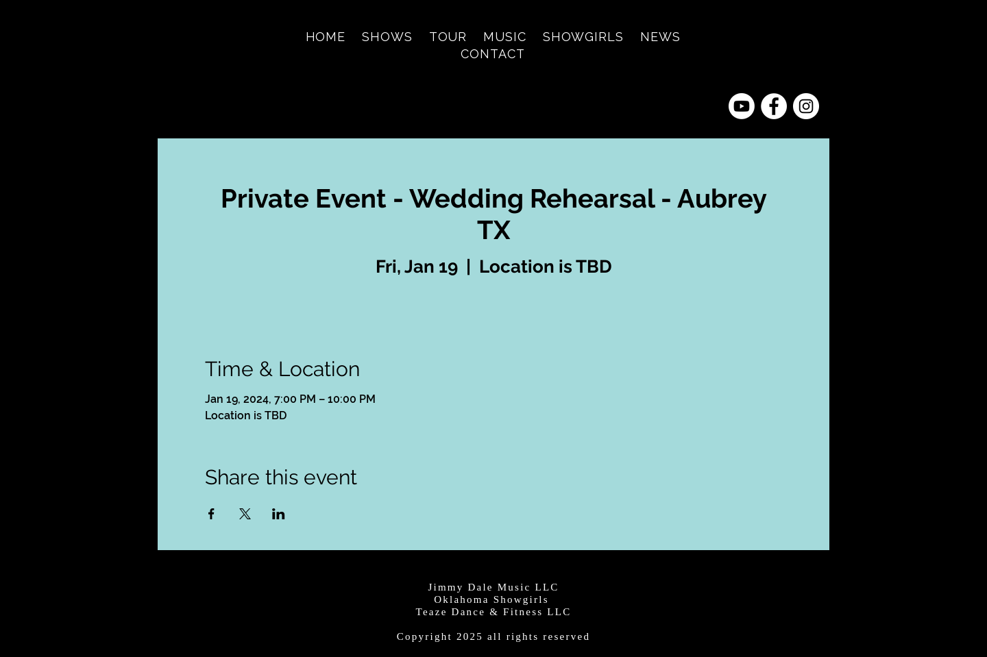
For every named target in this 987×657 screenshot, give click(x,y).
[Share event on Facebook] (211, 513)
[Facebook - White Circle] (774, 106)
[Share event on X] (245, 513)
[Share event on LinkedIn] (278, 513)
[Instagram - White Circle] (806, 106)
